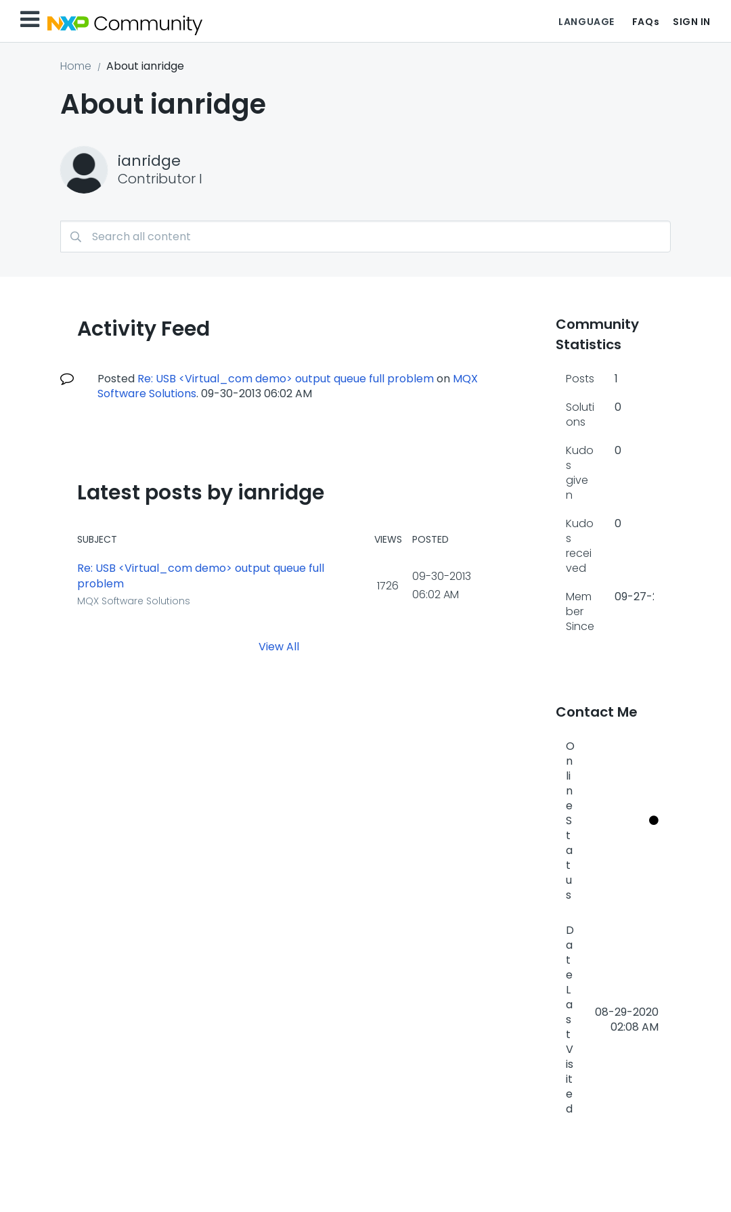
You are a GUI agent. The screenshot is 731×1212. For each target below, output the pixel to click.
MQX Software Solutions (133, 601)
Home (75, 66)
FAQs (645, 21)
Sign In (692, 21)
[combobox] (365, 236)
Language (586, 21)
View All (279, 646)
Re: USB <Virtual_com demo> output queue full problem (285, 378)
